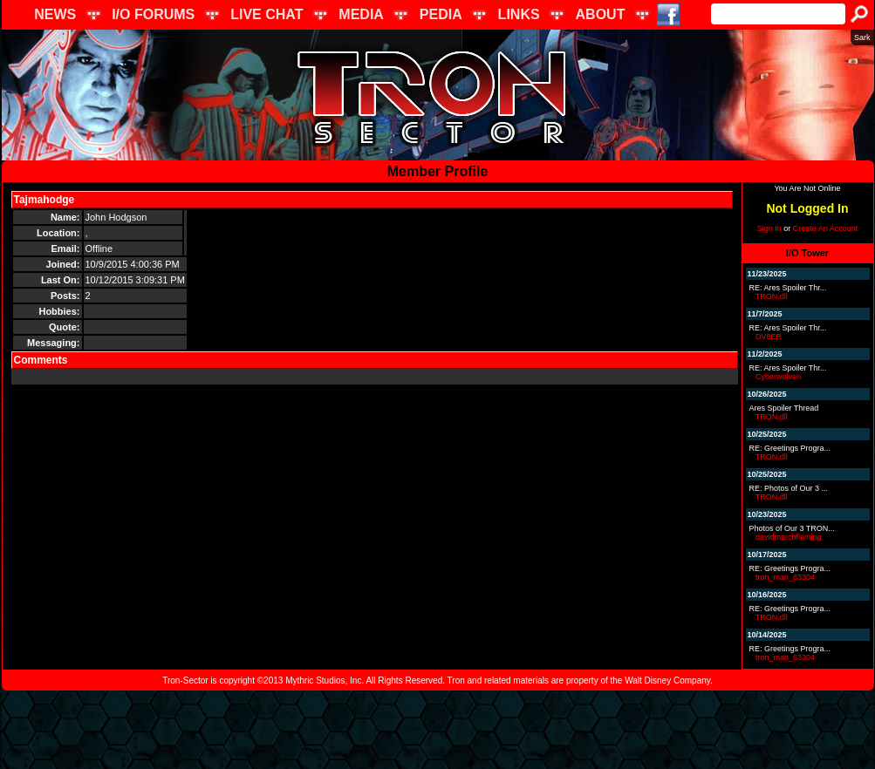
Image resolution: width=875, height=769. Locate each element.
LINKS (519, 14)
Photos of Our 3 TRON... (792, 528)
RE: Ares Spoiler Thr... (788, 287)
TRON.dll (771, 296)
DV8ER (768, 336)
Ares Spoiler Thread (784, 408)
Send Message (116, 200)
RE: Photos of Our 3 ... (789, 488)
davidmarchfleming (788, 537)
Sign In (769, 228)
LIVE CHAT (266, 14)
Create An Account (825, 228)
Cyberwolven (778, 376)
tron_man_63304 (785, 577)
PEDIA (441, 14)
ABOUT (600, 14)
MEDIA (361, 14)
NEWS (55, 14)
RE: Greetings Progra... (790, 448)
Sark (862, 37)
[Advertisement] (437, 730)
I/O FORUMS (153, 14)
